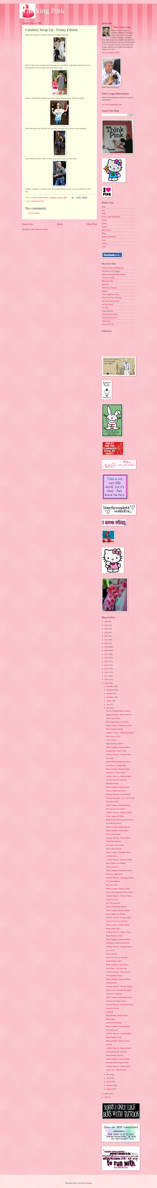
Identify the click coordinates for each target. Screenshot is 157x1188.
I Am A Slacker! (111, 740)
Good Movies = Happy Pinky (116, 765)
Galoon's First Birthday (114, 1023)
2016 (106, 658)
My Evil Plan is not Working (115, 863)
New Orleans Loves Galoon (115, 809)
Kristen (104, 220)
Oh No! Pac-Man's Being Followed (118, 827)
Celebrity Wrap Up (37, 201)
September (110, 697)
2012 (106, 672)
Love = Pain (110, 950)
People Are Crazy (112, 900)
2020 (106, 643)
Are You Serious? (112, 867)
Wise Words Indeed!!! (113, 841)
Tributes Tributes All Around (115, 791)
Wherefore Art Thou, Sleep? (115, 773)
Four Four (105, 308)
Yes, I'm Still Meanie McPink (116, 907)
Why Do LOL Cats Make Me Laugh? (118, 990)
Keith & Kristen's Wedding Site (112, 268)
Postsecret (105, 284)
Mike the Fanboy (107, 281)
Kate (103, 210)
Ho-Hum (109, 1044)
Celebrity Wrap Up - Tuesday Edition (118, 754)
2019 (106, 647)
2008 (106, 1094)
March (108, 1082)
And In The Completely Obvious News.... (120, 892)
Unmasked (109, 1012)
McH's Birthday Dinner (114, 976)
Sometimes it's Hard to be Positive (117, 943)
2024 (106, 629)
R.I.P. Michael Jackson (113, 823)
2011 (106, 676)
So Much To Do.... (112, 856)
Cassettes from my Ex (109, 318)
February (109, 1085)
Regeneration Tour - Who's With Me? (118, 715)
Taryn (104, 240)
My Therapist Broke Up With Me (117, 722)
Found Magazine (107, 311)
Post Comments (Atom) (39, 229)
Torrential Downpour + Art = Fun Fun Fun (120, 798)
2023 (106, 632)
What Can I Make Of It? (114, 874)
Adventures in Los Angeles (111, 271)
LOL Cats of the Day (113, 903)
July (108, 704)
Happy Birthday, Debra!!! (114, 744)
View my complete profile (110, 53)
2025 (106, 625)
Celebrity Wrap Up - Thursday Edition (119, 860)
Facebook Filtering (112, 1008)
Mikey (104, 233)
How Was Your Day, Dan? (111, 301)
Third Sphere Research (109, 288)
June (108, 708)
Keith (104, 213)
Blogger (89, 1183)
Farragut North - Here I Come (116, 751)
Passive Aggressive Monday (115, 914)
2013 (106, 669)
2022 (106, 636)
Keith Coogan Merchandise (111, 217)
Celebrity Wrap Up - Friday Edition (118, 838)
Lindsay (104, 223)
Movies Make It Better (113, 849)
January (109, 1089)
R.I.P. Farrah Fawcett (113, 834)
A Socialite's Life (107, 324)
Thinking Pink (43, 10)
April (108, 1078)
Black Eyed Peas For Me (114, 729)
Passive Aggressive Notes (110, 294)
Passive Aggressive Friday (115, 816)
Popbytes (105, 291)
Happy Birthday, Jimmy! (114, 936)
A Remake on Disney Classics (116, 1001)
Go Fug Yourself (107, 304)
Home (60, 224)
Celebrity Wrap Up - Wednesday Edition (119, 733)
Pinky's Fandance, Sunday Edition (117, 787)
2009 (106, 683)
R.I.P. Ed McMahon (112, 881)
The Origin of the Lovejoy (115, 845)
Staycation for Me (112, 802)
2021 (106, 640)
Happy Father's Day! (113, 928)
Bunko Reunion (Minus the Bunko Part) (119, 820)
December (110, 686)
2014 (106, 665)
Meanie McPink (111, 954)
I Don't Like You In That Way (112, 298)
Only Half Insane (112, 1030)
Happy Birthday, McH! (114, 1037)
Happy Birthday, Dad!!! (114, 961)
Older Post (92, 224)
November (110, 690)
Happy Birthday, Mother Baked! (117, 1015)
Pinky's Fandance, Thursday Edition (118, 852)
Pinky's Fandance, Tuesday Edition (118, 747)
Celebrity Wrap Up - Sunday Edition (118, 794)
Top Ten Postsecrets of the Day (116, 780)
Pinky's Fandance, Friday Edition (117, 831)
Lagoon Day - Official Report (116, 1070)
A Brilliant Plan (111, 983)
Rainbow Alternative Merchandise (113, 274)
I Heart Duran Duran (113, 718)
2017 (106, 654)
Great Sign (109, 758)
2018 (106, 651)
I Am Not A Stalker (108, 278)
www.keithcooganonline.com (112, 104)
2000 (106, 1097)
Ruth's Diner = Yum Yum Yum (116, 968)
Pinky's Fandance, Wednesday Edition (119, 725)
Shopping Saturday (112, 783)
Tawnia (104, 243)
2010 (106, 680)
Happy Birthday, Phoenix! (115, 1055)
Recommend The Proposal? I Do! (117, 1063)
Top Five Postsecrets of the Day (117, 921)
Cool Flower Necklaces (110, 314)
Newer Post (27, 224)
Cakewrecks (106, 321)
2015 (106, 661)
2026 (106, 622)
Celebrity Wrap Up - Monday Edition (118, 776)
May (108, 1074)
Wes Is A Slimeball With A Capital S (118, 711)
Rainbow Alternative (109, 237)
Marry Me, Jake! (111, 885)
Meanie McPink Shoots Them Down (118, 762)
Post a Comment (33, 213)
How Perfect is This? (113, 736)
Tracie (104, 247)
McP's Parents (106, 230)
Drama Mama (110, 1019)
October (109, 693)
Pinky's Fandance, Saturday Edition (118, 805)
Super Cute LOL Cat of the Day (117, 957)
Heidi (104, 207)
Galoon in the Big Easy (114, 994)
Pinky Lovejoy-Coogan (122, 27)
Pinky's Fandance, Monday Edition (118, 769)
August (109, 701)
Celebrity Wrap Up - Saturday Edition (119, 812)
